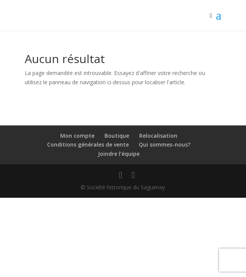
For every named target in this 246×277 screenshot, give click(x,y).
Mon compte (77, 135)
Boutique (116, 135)
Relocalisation (158, 135)
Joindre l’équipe (119, 153)
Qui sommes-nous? (164, 144)
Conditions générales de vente (88, 144)
